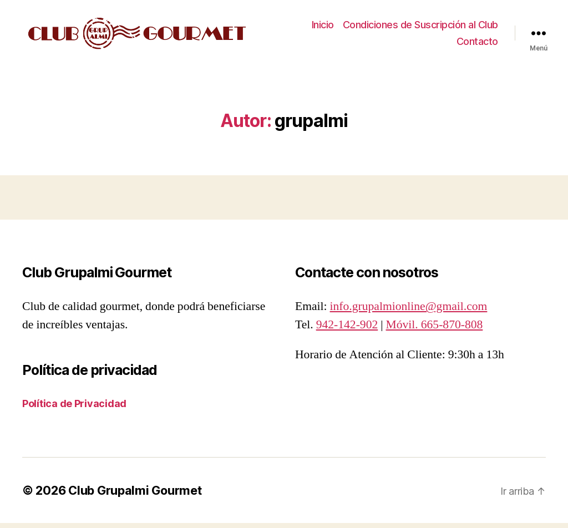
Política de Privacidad (74, 408)
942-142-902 (347, 329)
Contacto (477, 43)
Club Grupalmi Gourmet (134, 495)
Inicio (323, 27)
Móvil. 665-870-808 (434, 329)
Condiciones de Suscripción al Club (420, 27)
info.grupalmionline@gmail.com (409, 311)
